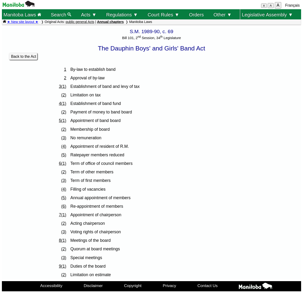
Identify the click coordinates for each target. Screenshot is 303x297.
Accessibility (51, 285)
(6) (63, 206)
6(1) (62, 163)
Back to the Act (23, 56)
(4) (63, 146)
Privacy (169, 285)
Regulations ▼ (122, 14)
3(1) (62, 86)
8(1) (62, 240)
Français (292, 5)
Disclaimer (93, 285)
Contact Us (207, 285)
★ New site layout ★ (22, 22)
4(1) (62, 103)
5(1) (62, 120)
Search (61, 14)
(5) (63, 155)
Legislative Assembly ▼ (267, 14)
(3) (63, 137)
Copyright (133, 285)
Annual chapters (110, 22)
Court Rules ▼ (163, 14)
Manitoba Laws (22, 14)
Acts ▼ (89, 14)
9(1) (62, 266)
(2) (63, 95)
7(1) (62, 214)
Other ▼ (223, 14)
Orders (196, 14)
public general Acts (80, 22)
